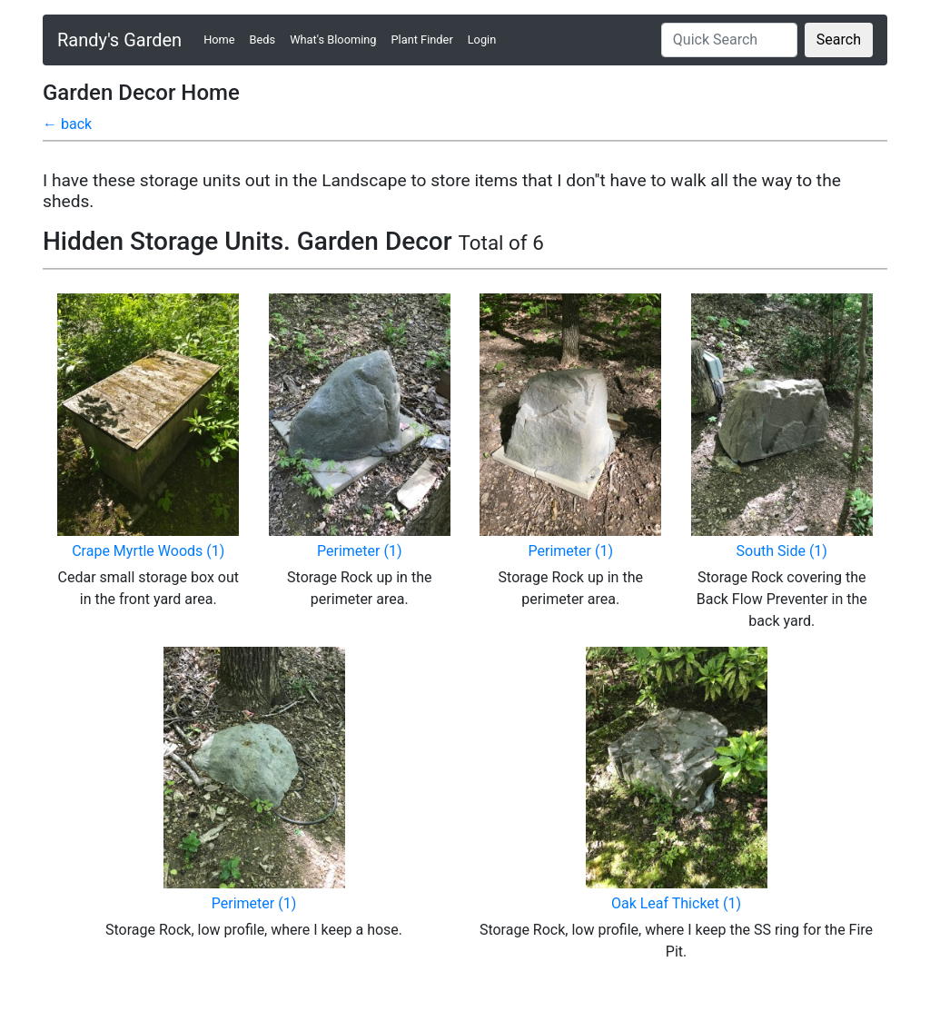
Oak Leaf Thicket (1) (676, 903)
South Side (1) (782, 551)
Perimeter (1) (359, 551)
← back (67, 124)
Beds (263, 39)
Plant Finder (422, 39)
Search (838, 39)
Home (222, 38)
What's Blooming (333, 39)
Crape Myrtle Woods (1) (148, 551)
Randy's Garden (119, 40)
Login (482, 39)
